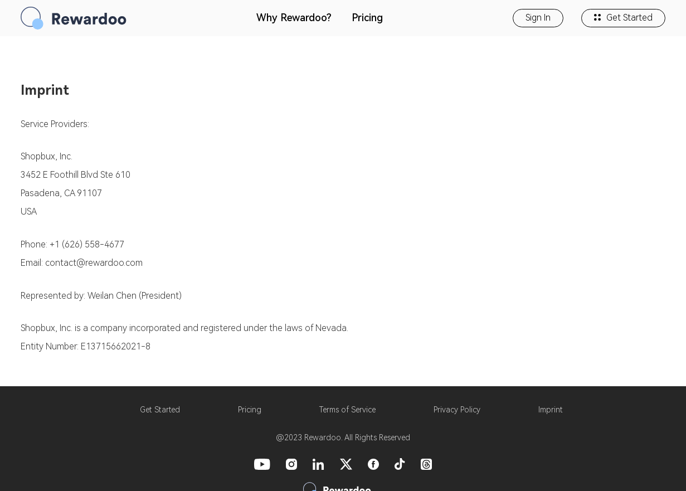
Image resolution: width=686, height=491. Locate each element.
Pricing (367, 17)
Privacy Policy (457, 409)
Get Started (623, 17)
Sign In (538, 17)
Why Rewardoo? (294, 17)
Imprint (550, 409)
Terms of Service (347, 409)
